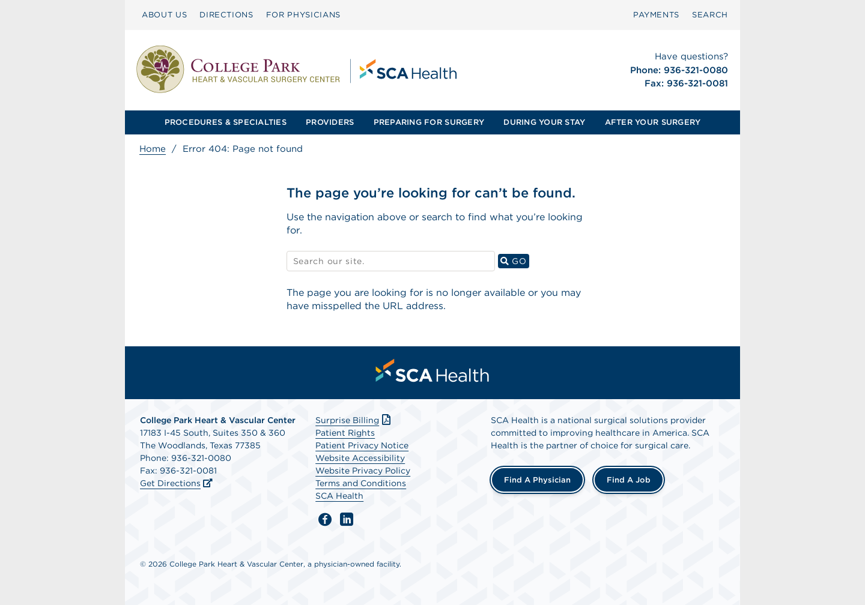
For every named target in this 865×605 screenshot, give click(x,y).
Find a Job (629, 479)
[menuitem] (164, 15)
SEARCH (710, 14)
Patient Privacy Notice (361, 445)
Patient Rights (345, 433)
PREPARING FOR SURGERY (429, 122)
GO (514, 261)
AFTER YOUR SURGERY (653, 122)
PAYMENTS (656, 14)
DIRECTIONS (226, 14)
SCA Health (339, 496)
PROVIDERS (330, 122)
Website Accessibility (360, 458)
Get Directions (170, 483)
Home (152, 148)
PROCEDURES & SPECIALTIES (226, 122)
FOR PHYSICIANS (303, 14)
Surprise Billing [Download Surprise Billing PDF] (354, 420)
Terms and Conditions (360, 483)
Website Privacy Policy (362, 470)
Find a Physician (537, 479)
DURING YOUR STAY (544, 122)
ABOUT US (164, 14)
